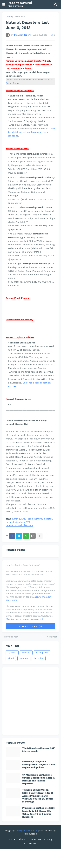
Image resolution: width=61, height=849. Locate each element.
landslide (38, 658)
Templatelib (30, 833)
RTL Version (30, 843)
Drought (26, 652)
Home (9, 17)
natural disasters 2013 (18, 522)
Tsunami (24, 658)
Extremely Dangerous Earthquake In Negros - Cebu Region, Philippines (38, 764)
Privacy (48, 839)
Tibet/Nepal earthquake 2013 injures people (38, 749)
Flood (30, 519)
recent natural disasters (19, 525)
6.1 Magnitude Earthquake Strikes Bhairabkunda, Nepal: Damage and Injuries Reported (38, 779)
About (22, 839)
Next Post (52, 637)
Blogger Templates (27, 830)
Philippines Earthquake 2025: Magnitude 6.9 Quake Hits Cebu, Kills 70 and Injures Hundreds (38, 812)
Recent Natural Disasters (19, 4)
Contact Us (34, 839)
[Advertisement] (30, 701)
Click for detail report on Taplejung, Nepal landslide (31, 132)
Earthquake (19, 17)
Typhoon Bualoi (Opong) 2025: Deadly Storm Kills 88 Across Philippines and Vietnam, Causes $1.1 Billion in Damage (38, 795)
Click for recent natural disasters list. (24, 619)
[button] (3, 4)
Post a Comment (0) (30, 626)
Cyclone (12, 652)
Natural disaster (43, 519)
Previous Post (11, 637)
